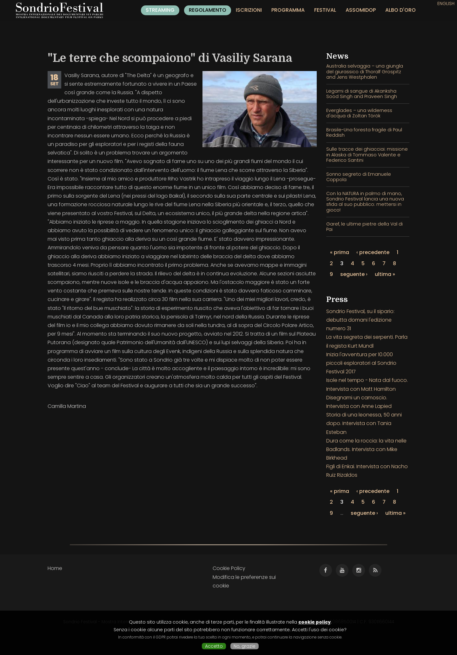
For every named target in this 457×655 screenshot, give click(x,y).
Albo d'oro (400, 10)
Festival (325, 10)
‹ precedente (372, 252)
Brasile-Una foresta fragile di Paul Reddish (364, 132)
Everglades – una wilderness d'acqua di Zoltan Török (359, 113)
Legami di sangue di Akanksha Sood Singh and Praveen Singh (361, 94)
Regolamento (207, 10)
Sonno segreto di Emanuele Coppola (358, 177)
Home (55, 568)
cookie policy (314, 622)
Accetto (214, 646)
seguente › (354, 274)
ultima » (385, 274)
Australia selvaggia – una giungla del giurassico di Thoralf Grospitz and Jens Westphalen (364, 71)
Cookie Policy (229, 568)
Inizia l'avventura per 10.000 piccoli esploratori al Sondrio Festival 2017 (361, 363)
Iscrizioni (249, 10)
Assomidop (361, 10)
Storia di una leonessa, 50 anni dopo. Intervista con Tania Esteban (364, 423)
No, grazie (244, 646)
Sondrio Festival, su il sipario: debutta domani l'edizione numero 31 (360, 320)
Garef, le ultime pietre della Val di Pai (364, 227)
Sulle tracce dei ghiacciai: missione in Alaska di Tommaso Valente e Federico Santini (367, 154)
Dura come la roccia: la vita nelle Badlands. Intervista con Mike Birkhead (366, 449)
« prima (339, 252)
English (445, 3)
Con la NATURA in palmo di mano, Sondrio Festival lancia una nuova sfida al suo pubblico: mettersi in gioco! (365, 201)
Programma (288, 10)
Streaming (160, 10)
